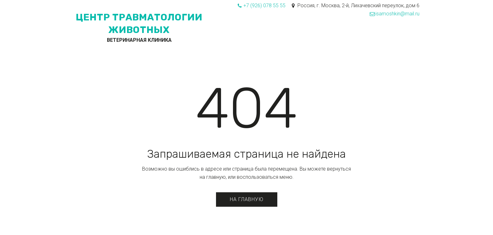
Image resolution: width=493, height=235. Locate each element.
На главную (246, 199)
